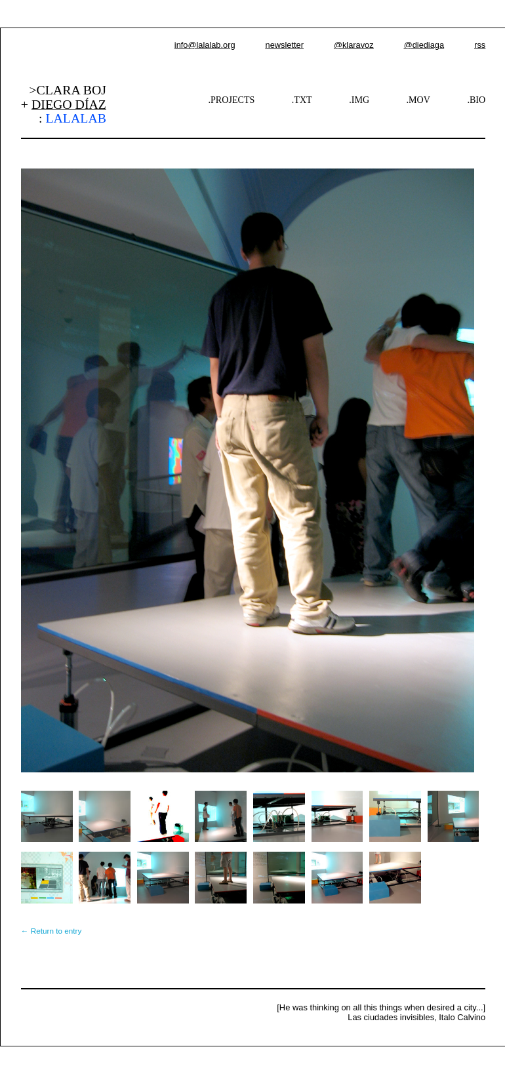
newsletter (285, 45)
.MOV (418, 99)
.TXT (302, 99)
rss (479, 45)
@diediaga (424, 45)
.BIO (476, 99)
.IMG (359, 99)
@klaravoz (354, 45)
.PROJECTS (232, 99)
